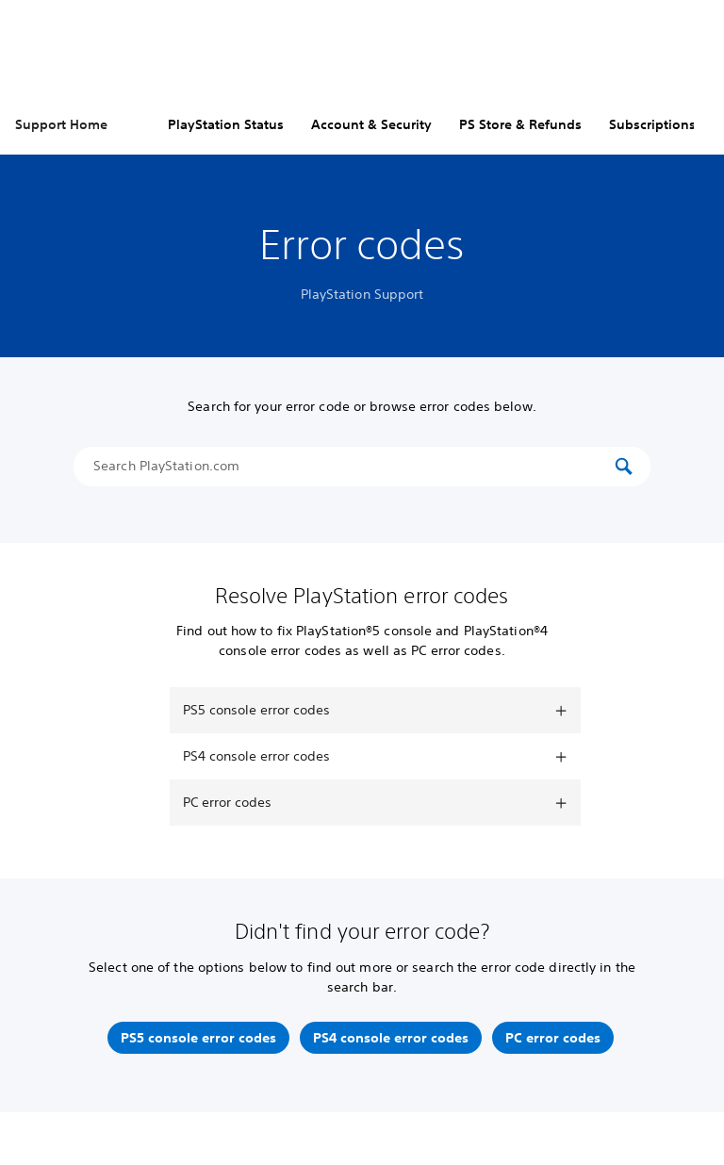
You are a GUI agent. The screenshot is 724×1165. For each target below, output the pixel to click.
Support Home (61, 124)
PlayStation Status (226, 124)
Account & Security (371, 124)
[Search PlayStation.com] (352, 466)
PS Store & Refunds (520, 124)
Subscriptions (652, 124)
